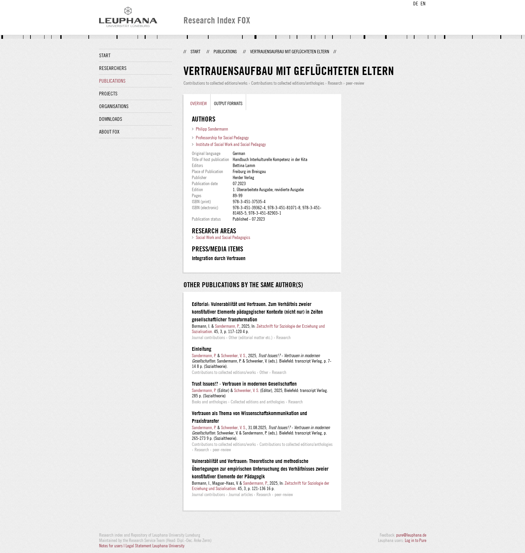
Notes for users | (112, 545)
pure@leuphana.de (411, 535)
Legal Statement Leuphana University (155, 545)
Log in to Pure (415, 540)
